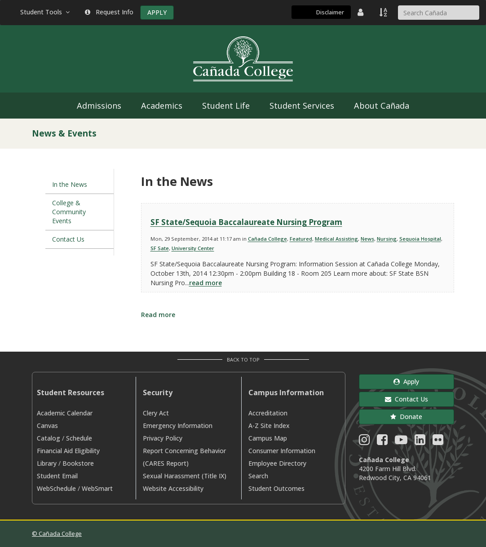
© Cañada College (57, 533)
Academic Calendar (65, 413)
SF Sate (159, 248)
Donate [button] (406, 416)
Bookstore (78, 463)
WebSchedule (56, 488)
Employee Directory (277, 463)
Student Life (226, 105)
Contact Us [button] (406, 399)
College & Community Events (69, 212)
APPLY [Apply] (157, 12)
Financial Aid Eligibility (68, 450)
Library (47, 463)
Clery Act (156, 413)
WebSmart (97, 488)
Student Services (302, 105)
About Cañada (381, 105)
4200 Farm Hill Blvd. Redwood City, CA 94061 (395, 473)
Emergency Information (177, 425)
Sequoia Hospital (420, 238)
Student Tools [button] (45, 12)
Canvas (47, 425)
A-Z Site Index (269, 425)
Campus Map (267, 438)
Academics (161, 105)
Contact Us (68, 239)
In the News (69, 184)
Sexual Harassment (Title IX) (184, 476)
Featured (301, 238)
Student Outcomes (276, 488)
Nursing (387, 238)
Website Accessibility (173, 488)
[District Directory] (361, 12)
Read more (158, 314)
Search (258, 476)
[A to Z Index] (384, 12)
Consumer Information (281, 450)
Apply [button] (406, 381)
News (367, 238)
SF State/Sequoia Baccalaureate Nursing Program (246, 222)
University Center (193, 248)
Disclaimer (330, 12)
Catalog (48, 438)
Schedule (79, 438)
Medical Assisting (336, 238)
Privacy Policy (162, 438)
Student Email (57, 476)
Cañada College (267, 238)
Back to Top (243, 359)
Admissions (99, 105)
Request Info (109, 12)
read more (205, 282)
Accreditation (267, 413)
